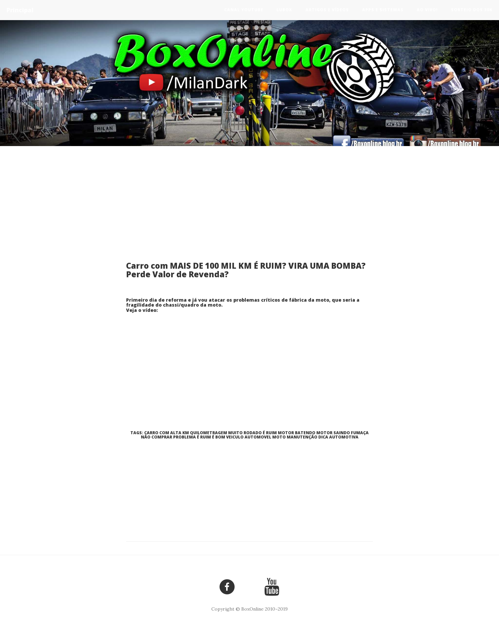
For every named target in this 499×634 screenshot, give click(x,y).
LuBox (284, 10)
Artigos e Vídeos (327, 10)
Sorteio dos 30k (471, 10)
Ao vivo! (427, 10)
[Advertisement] (249, 209)
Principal (20, 10)
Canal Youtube (243, 10)
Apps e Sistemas (383, 10)
